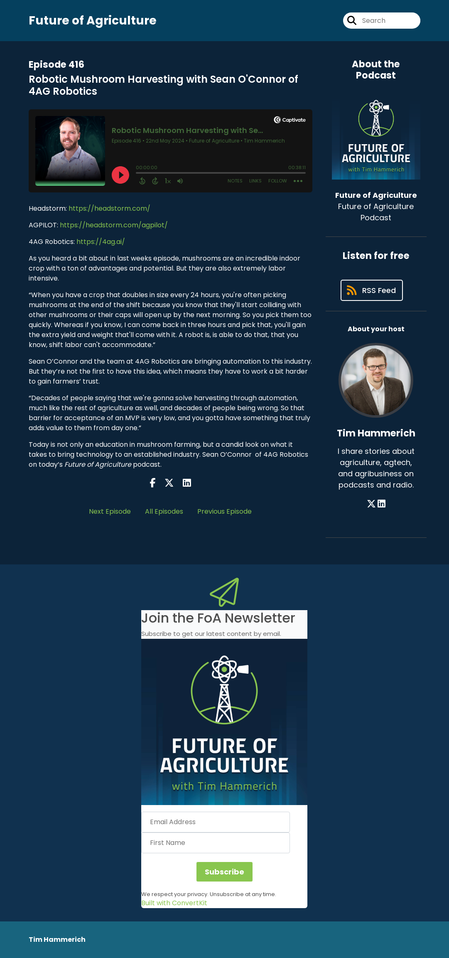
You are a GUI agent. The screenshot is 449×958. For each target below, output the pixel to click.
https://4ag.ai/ (100, 241)
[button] (224, 722)
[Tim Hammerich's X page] (371, 503)
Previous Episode (224, 511)
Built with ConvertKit (174, 903)
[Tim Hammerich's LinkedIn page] (381, 503)
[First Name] (215, 842)
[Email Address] (215, 822)
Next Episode (110, 511)
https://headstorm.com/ (109, 208)
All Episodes (164, 511)
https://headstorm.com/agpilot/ (114, 225)
